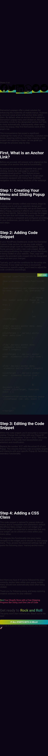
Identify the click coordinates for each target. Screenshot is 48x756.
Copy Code (42, 275)
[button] (4, 88)
